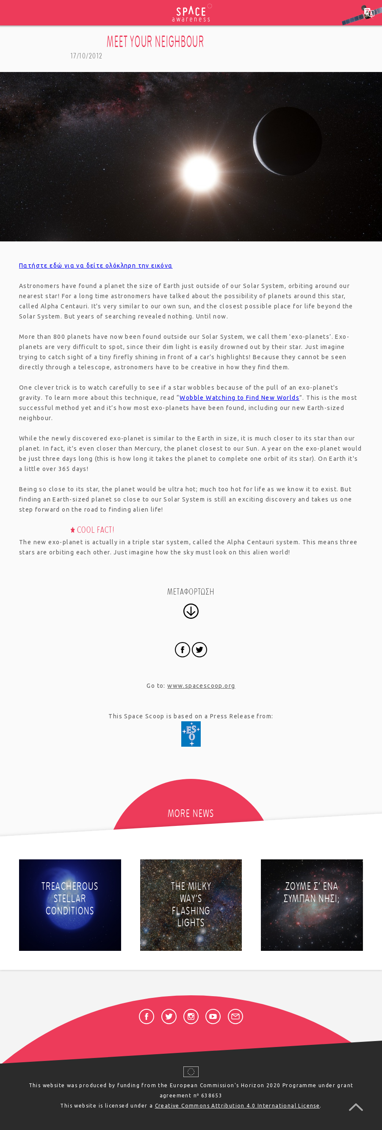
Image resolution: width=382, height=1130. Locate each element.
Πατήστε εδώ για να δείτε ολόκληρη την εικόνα (96, 265)
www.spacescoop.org (201, 685)
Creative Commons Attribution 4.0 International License (237, 1105)
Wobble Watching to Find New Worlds (239, 397)
